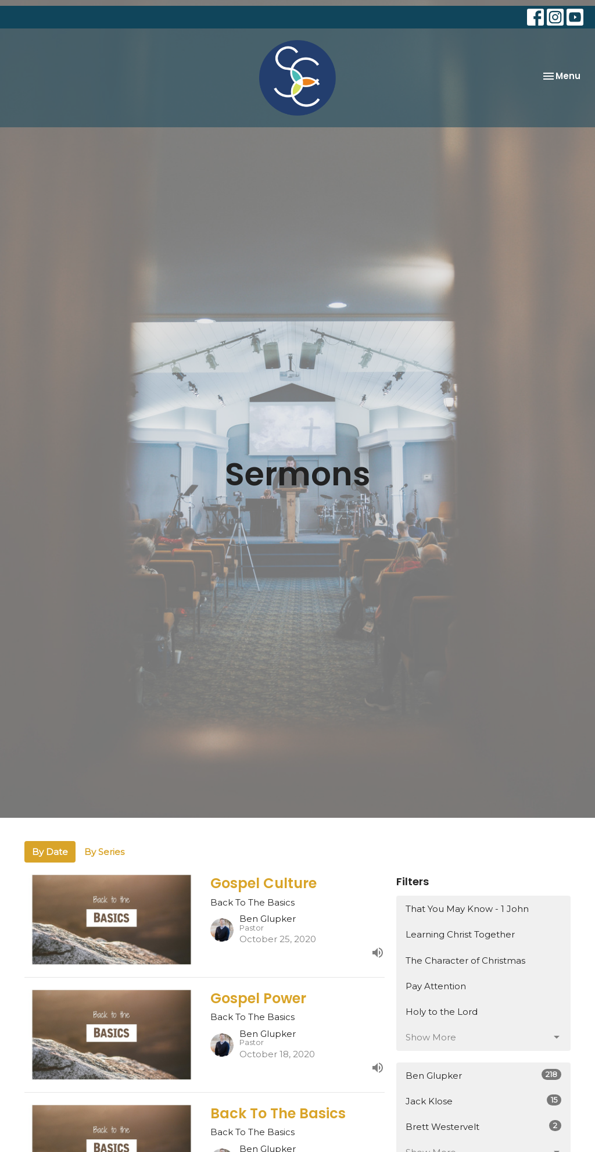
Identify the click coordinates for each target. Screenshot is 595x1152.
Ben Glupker (483, 1075)
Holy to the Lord (442, 1011)
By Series (104, 851)
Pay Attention (436, 986)
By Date (50, 851)
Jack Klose (483, 1100)
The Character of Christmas (465, 960)
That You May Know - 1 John (467, 908)
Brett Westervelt (483, 1126)
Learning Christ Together (460, 934)
